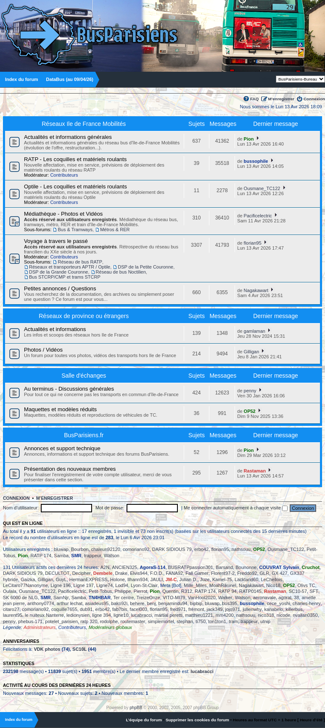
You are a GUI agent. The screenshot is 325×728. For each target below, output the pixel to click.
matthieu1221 (199, 615)
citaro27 (11, 609)
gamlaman (254, 331)
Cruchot (311, 567)
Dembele (103, 573)
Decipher (81, 573)
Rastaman (255, 470)
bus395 (229, 603)
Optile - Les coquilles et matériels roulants (75, 186)
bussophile (256, 161)
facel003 (139, 609)
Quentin (170, 591)
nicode (283, 615)
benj (151, 603)
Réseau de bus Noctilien (121, 271)
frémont (196, 609)
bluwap (61, 549)
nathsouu (241, 549)
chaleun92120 (105, 549)
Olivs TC (306, 585)
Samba (61, 555)
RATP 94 (227, 591)
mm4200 (225, 615)
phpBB (135, 707)
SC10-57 (298, 591)
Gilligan (251, 351)
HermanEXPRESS (88, 579)
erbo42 (201, 549)
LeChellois (271, 579)
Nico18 (273, 585)
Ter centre (123, 597)
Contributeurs (64, 174)
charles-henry (307, 603)
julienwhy (252, 609)
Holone (117, 579)
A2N (104, 567)
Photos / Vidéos (43, 350)
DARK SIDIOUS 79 (172, 549)
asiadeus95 (96, 603)
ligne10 (121, 615)
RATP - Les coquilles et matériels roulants (75, 159)
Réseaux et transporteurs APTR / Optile (69, 266)
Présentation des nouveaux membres (70, 469)
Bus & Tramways (75, 229)
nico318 (266, 615)
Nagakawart (256, 290)
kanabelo (273, 609)
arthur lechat (69, 603)
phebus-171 (30, 621)
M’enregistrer (281, 99)
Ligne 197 (84, 585)
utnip (265, 621)
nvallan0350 (305, 615)
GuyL (60, 579)
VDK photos (47, 649)
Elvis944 (139, 573)
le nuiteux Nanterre (44, 615)
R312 (186, 591)
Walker (225, 597)
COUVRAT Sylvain (279, 567)
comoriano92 (136, 549)
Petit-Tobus (100, 591)
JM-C (171, 579)
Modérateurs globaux (110, 627)
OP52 (250, 411)
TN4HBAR (100, 597)
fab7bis (119, 609)
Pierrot (140, 591)
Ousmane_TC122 (262, 188)
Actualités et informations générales (68, 137)
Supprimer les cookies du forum (197, 720)
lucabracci (141, 615)
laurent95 (12, 615)
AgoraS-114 (152, 567)
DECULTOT (57, 573)
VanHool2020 (202, 597)
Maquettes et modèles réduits (60, 409)
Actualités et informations (55, 329)
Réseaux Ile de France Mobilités (84, 123)
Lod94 (121, 585)
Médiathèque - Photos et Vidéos (63, 214)
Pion (249, 138)
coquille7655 (64, 609)
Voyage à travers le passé (56, 241)
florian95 (253, 242)
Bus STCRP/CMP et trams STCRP (64, 276)
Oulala (9, 591)
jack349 (215, 609)
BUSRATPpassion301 (190, 567)
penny (250, 390)
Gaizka (28, 579)
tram (233, 621)
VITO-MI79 (174, 597)
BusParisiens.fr (83, 435)
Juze (205, 579)
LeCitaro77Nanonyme (25, 585)
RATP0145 (250, 591)
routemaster (133, 621)
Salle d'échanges (83, 375)
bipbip (196, 603)
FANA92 (174, 573)
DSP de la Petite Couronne (145, 266)
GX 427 (279, 573)
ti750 (201, 621)
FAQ (254, 99)
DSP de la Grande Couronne (58, 271)
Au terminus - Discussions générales (69, 389)
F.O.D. (156, 573)
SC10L (79, 649)
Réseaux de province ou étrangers (84, 316)
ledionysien (78, 615)
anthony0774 (40, 603)
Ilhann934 (137, 579)
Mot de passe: (109, 507)
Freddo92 (247, 573)
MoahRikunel (222, 585)
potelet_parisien (61, 621)
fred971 (178, 609)
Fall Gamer (196, 573)
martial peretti (168, 615)
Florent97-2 (223, 573)
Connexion (314, 99)
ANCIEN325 (124, 567)
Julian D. (189, 579)
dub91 (86, 609)
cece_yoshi (278, 603)
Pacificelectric (258, 215)
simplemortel (161, 621)
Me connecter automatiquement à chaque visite (236, 507)
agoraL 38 (288, 597)
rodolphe (109, 621)
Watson (111, 555)
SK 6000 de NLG (20, 597)
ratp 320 (88, 621)
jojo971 (232, 609)
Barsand (224, 567)
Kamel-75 (222, 579)
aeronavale (264, 597)
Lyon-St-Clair (144, 585)
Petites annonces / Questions (60, 288)
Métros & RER (114, 229)
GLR (265, 573)
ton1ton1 (217, 621)
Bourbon (80, 549)
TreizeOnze (148, 597)
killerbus (293, 609)
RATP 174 (40, 555)
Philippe (122, 591)
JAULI (156, 579)
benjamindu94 (173, 603)
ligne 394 (101, 615)
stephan (185, 621)
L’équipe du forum (144, 720)
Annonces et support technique (62, 448)
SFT (313, 591)
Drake (121, 573)
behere (137, 603)
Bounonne (245, 567)
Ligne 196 (60, 585)
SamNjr (61, 597)
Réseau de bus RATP (80, 261)
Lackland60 (246, 579)
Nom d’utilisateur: (21, 507)
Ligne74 (104, 585)
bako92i (119, 603)
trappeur (92, 555)
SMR (76, 555)
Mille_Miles (195, 585)
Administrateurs (39, 627)
